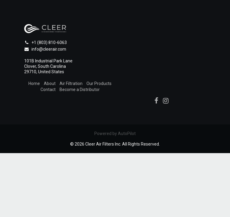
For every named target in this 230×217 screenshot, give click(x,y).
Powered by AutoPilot (115, 133)
